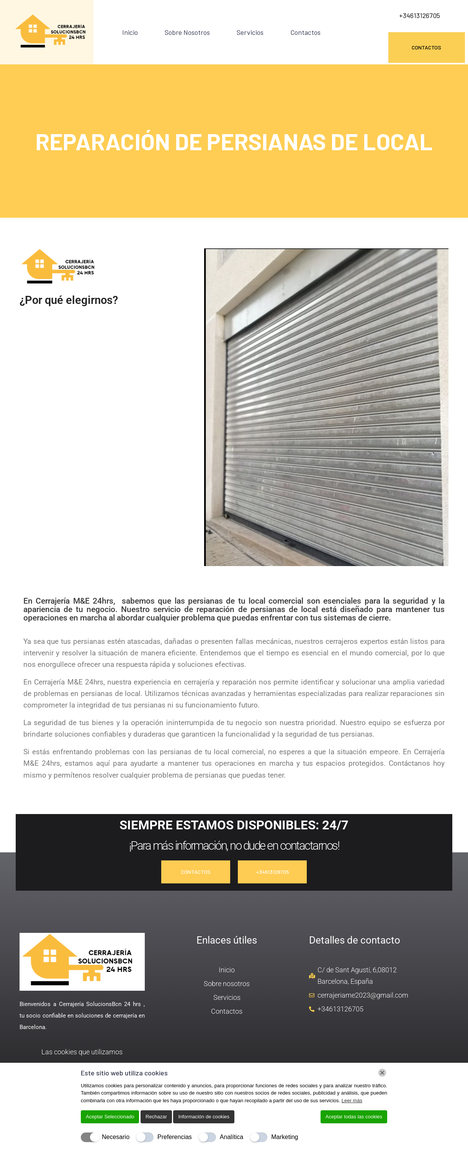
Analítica (231, 1137)
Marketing (284, 1137)
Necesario (115, 1137)
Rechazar (156, 1116)
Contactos (305, 32)
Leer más (352, 1100)
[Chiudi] (382, 1073)
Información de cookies (203, 1116)
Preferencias (174, 1137)
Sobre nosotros (187, 32)
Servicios (250, 32)
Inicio (130, 32)
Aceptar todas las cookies (354, 1116)
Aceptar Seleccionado (110, 1116)
